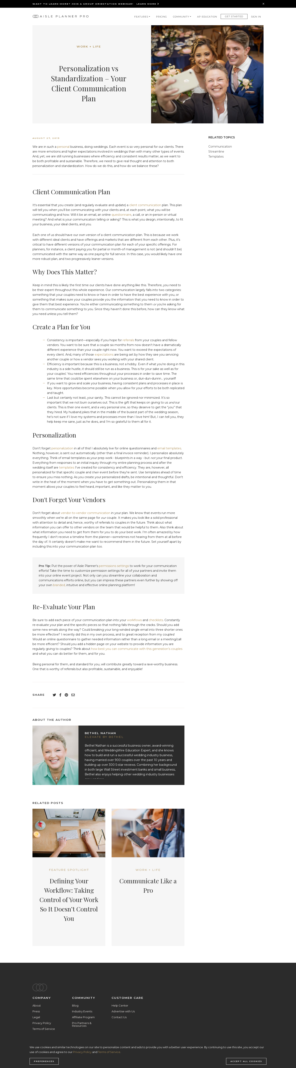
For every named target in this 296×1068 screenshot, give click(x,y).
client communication (145, 205)
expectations (104, 354)
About (36, 1005)
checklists (156, 620)
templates (66, 467)
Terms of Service (43, 1028)
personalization (62, 448)
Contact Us (119, 1017)
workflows (134, 620)
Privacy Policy (41, 1023)
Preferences (44, 1061)
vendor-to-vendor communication (85, 513)
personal (63, 147)
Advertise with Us (123, 1011)
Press (36, 1011)
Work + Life (89, 46)
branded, (59, 585)
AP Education (207, 16)
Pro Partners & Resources (81, 1024)
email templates (169, 448)
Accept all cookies (246, 1061)
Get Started (234, 16)
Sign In (256, 16)
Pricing (161, 16)
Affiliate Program (83, 1017)
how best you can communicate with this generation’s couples (136, 649)
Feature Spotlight (69, 869)
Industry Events (82, 1011)
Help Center (120, 1005)
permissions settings (114, 566)
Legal (36, 1017)
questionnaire (121, 215)
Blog (75, 1005)
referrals (128, 340)
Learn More (148, 4)
